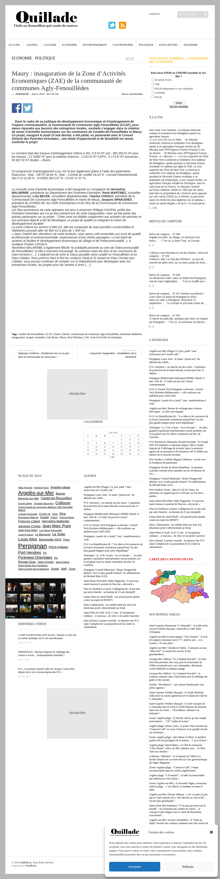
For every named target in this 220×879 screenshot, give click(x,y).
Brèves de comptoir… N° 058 (164, 274)
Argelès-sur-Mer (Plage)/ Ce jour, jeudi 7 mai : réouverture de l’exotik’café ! (173, 353)
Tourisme (190, 44)
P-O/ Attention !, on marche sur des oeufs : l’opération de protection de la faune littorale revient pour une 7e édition (177, 370)
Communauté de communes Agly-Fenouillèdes (94, 334)
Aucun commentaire (132, 94)
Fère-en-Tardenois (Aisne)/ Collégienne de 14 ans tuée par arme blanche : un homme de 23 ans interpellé (177, 510)
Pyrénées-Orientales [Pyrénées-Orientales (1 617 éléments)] (35, 557)
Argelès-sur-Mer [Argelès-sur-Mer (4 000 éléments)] (36, 493)
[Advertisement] (79, 289)
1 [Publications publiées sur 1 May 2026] (121, 439)
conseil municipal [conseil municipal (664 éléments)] (27, 514)
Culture (50, 44)
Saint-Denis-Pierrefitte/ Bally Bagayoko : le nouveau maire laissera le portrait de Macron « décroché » (176, 502)
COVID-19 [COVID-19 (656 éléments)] (44, 514)
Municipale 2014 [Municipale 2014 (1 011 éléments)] (50, 539)
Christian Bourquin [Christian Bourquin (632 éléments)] (44, 503)
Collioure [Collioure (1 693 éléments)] (62, 503)
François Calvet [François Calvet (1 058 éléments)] (29, 521)
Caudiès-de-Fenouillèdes (31, 334)
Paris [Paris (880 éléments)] (66, 539)
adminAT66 (22, 94)
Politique (146, 44)
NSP (157, 84)
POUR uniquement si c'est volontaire (174, 88)
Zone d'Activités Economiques (106, 337)
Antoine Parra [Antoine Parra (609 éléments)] (41, 487)
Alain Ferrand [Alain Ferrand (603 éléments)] (25, 487)
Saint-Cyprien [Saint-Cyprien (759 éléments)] (46, 562)
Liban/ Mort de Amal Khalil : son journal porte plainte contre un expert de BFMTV (177, 518)
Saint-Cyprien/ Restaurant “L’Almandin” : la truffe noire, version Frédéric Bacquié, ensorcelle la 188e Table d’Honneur (178, 628)
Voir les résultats (178, 106)
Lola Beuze (52, 337)
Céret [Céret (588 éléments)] (55, 514)
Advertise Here (77, 393)
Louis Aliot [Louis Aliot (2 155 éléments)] (27, 539)
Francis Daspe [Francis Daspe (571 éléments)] (67, 517)
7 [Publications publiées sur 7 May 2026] (113, 443)
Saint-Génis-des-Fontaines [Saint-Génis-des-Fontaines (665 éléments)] (33, 565)
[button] (211, 832)
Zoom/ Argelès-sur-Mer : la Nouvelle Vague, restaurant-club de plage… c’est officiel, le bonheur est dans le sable (178, 786)
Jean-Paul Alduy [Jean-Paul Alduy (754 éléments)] (28, 530)
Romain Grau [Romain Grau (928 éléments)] (27, 562)
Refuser (188, 866)
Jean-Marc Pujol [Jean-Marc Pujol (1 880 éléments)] (56, 526)
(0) (155, 207)
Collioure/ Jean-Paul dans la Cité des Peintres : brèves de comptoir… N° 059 (178, 254)
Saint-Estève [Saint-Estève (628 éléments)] (62, 562)
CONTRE (160, 92)
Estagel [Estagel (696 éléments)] (44, 517)
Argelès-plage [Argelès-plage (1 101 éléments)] (60, 487)
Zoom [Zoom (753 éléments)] (72, 568)
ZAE (86, 337)
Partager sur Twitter (27, 108)
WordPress (31, 865)
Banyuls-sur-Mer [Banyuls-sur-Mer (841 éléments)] (28, 498)
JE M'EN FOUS (163, 80)
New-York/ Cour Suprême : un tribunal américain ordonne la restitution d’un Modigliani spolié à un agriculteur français (175, 133)
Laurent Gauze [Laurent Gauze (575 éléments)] (26, 534)
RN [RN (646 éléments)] (56, 558)
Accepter (134, 866)
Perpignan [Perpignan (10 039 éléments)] (32, 545)
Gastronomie (123, 44)
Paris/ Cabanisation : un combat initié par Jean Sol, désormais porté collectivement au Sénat (175, 526)
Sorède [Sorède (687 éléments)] (55, 568)
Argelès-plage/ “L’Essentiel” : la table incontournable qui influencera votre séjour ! (177, 777)
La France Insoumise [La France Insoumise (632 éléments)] (50, 530)
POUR (158, 97)
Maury (63, 337)
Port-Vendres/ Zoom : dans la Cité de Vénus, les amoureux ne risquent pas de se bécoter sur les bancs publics (176, 493)
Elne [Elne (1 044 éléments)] (63, 513)
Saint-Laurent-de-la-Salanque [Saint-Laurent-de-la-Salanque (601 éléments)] (33, 569)
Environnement (95, 44)
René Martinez (75, 337)
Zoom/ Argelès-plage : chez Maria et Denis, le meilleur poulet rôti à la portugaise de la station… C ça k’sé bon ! (178, 739)
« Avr (112, 457)
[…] (151, 207)
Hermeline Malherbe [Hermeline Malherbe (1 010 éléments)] (55, 521)
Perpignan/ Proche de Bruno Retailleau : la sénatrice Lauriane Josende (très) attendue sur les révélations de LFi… (177, 470)
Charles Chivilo (61, 334)
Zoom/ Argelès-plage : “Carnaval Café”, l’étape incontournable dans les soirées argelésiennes (174, 769)
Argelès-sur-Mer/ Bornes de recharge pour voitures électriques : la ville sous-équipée (175, 410)
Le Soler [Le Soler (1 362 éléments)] (58, 534)
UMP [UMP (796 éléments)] (64, 568)
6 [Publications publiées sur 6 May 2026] (104, 443)
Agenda (32, 44)
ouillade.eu (26, 862)
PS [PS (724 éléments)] (44, 553)
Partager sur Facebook (16, 108)
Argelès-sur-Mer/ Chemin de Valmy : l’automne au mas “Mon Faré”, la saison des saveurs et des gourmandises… (178, 651)
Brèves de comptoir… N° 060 (164, 234)
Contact (154, 14)
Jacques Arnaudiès (35, 337)
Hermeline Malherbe (131, 334)
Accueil (14, 44)
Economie (69, 44)
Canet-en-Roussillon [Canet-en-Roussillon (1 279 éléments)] (56, 498)
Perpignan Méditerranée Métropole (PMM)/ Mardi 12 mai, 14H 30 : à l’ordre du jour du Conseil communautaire (177, 381)
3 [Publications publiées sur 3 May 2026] (138, 439)
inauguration (18, 337)
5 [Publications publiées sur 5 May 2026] (96, 443)
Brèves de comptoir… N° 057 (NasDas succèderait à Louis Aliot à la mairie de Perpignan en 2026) (176, 295)
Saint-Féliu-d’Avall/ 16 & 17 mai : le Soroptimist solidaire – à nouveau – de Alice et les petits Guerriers (177, 534)
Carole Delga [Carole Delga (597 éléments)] (25, 503)
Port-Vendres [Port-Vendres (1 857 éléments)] (29, 552)
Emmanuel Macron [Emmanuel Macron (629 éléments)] (28, 517)
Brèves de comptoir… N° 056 (164, 315)
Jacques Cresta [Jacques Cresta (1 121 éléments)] (29, 526)
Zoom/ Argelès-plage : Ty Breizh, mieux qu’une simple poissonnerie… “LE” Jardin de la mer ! (177, 720)
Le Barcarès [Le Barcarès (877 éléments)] (42, 534)
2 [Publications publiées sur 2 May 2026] (130, 439)
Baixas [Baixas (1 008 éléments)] (60, 493)
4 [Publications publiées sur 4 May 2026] (88, 443)
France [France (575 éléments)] (54, 517)
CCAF (48, 334)
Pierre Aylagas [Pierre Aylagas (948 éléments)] (58, 547)
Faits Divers (168, 44)
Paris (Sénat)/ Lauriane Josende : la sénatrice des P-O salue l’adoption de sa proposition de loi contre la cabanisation (177, 544)
